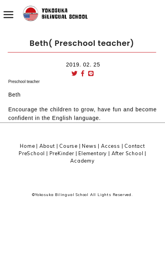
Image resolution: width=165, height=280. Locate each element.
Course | (70, 146)
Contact (134, 146)
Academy (82, 161)
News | (91, 146)
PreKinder (62, 153)
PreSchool (32, 153)
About (47, 146)
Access (110, 146)
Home (27, 146)
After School (128, 153)
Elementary (92, 153)
